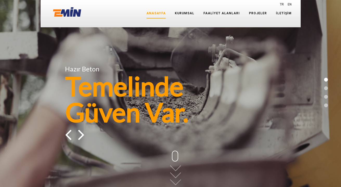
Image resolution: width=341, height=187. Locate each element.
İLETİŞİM (284, 13)
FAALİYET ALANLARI (221, 13)
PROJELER (258, 13)
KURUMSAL (184, 13)
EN (290, 4)
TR (282, 4)
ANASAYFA (156, 13)
